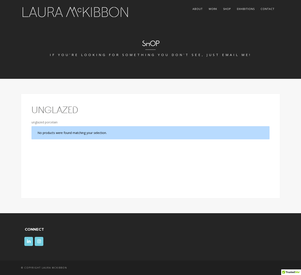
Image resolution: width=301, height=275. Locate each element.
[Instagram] (39, 241)
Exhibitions (246, 9)
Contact (267, 9)
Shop (227, 9)
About (198, 9)
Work (213, 9)
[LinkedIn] (28, 241)
